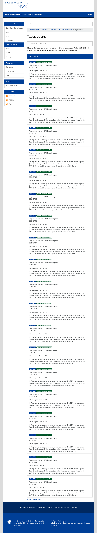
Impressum (41, 507)
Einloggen (9, 67)
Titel (7, 32)
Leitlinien (50, 507)
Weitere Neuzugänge (34, 499)
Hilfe (7, 75)
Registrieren (10, 71)
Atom (9, 104)
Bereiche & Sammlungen (14, 28)
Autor (8, 36)
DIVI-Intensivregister (65, 30)
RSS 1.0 (10, 96)
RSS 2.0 (10, 100)
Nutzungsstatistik (11, 85)
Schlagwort (9, 40)
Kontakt (74, 507)
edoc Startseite (34, 30)
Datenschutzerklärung (62, 507)
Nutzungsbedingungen (27, 507)
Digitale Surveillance (49, 30)
